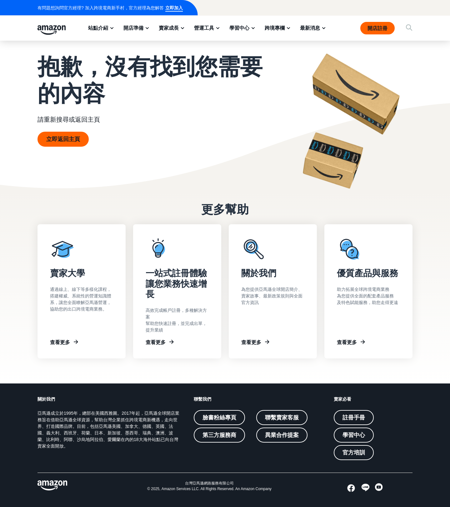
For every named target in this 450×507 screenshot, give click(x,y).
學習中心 (239, 28)
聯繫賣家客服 (282, 417)
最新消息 (310, 28)
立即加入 (174, 7)
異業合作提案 (282, 435)
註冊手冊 (353, 417)
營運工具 (204, 28)
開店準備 (133, 28)
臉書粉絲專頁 (219, 417)
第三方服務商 (219, 435)
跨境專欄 (275, 28)
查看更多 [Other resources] (347, 342)
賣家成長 (169, 28)
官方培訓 (353, 452)
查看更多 (60, 342)
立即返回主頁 (63, 139)
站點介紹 (98, 28)
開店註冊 (378, 28)
